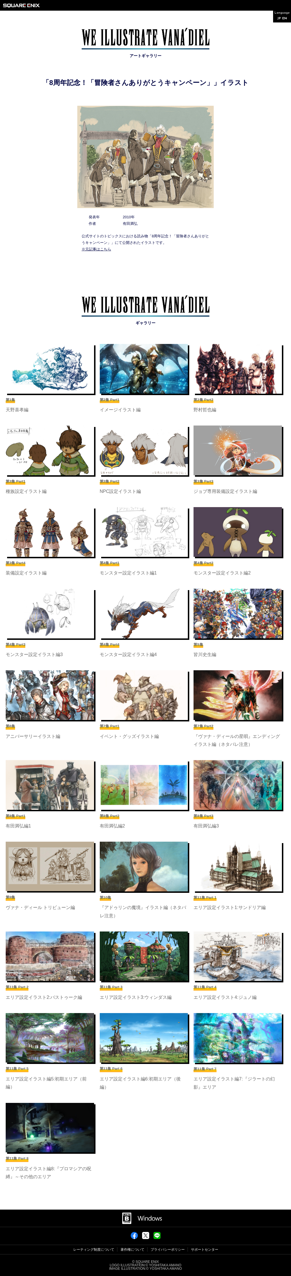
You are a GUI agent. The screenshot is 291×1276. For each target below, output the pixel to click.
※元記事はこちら (96, 249)
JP (279, 18)
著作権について (132, 1250)
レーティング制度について (93, 1250)
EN (284, 18)
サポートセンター (204, 1250)
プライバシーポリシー (168, 1250)
